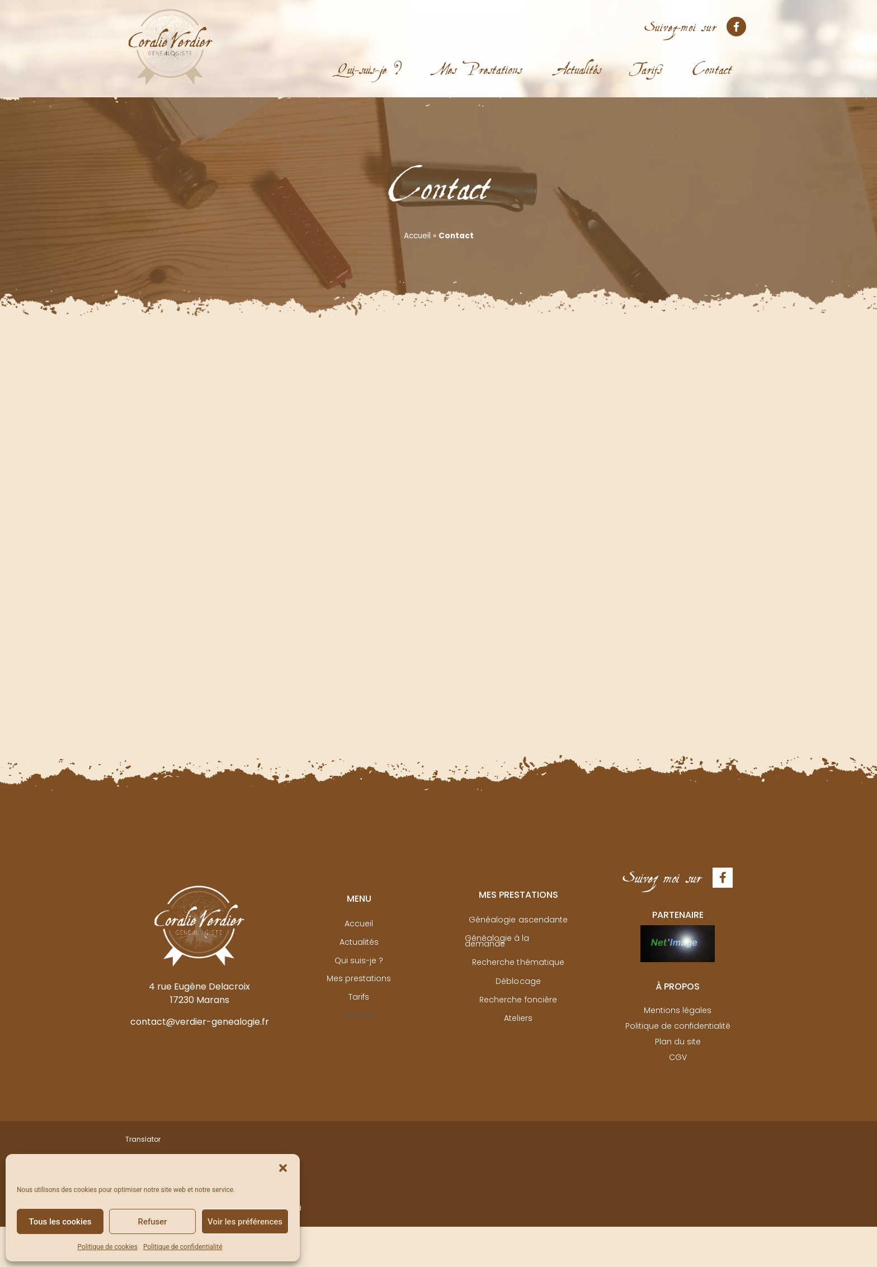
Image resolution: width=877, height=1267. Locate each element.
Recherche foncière (518, 997)
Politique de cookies (108, 1247)
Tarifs (647, 60)
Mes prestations (359, 978)
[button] (283, 1168)
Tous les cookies (60, 1222)
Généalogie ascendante (518, 921)
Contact (712, 60)
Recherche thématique (518, 959)
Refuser (152, 1222)
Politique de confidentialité (183, 1247)
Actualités (579, 60)
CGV (678, 1055)
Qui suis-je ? (358, 959)
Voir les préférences (245, 1222)
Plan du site (678, 1040)
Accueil (417, 235)
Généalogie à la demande (518, 940)
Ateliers (518, 1016)
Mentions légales (677, 1009)
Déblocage (518, 978)
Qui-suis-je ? (369, 60)
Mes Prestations (480, 60)
